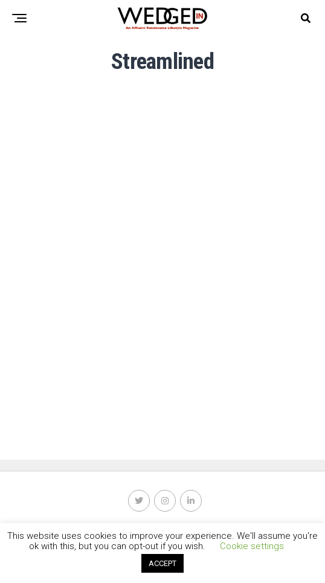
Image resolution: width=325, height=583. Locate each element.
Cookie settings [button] (252, 546)
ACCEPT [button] (162, 563)
